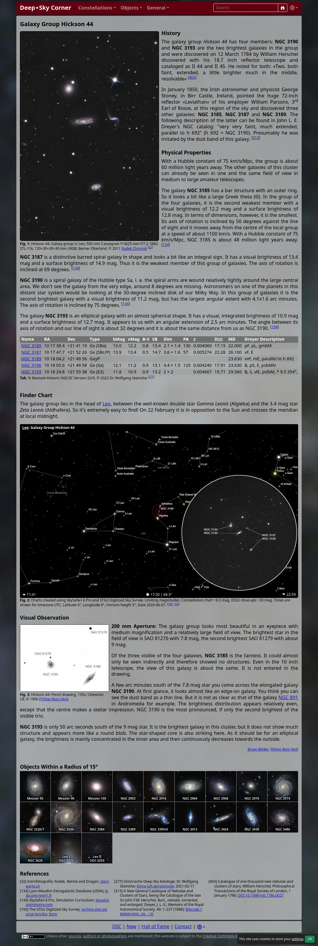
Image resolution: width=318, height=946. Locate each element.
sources (74, 936)
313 (256, 137)
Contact (183, 926)
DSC (117, 926)
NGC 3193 (31, 372)
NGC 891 (288, 697)
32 (150, 247)
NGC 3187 (31, 352)
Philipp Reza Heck (53, 699)
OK (310, 939)
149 (170, 604)
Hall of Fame (155, 926)
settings (297, 939)
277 (151, 377)
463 (192, 77)
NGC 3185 (31, 345)
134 (166, 244)
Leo (107, 403)
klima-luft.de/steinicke (155, 886)
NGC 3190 (31, 365)
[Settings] (201, 927)
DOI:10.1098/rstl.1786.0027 (261, 895)
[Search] (282, 8)
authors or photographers (105, 936)
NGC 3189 (31, 358)
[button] (97, 7)
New (131, 926)
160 (176, 604)
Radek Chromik (134, 248)
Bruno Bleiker (258, 749)
